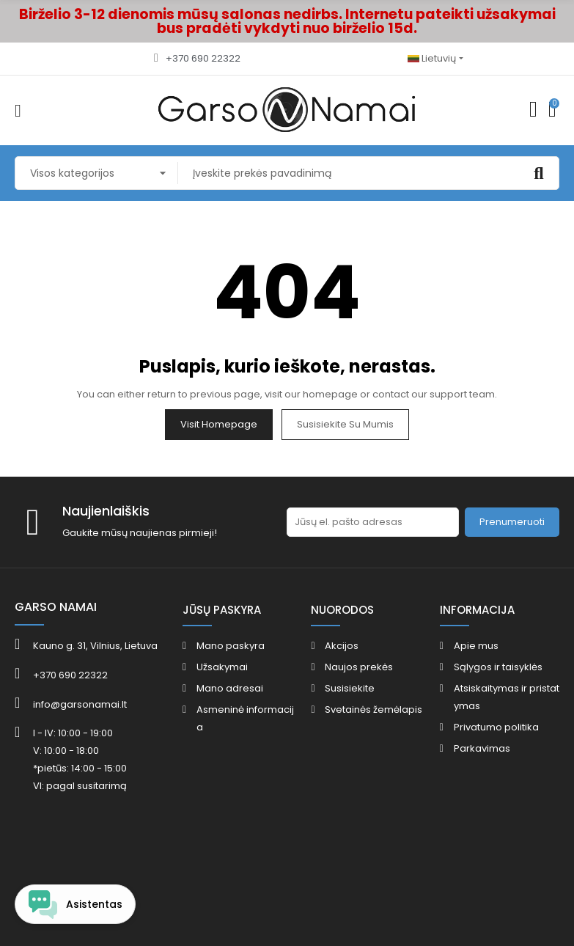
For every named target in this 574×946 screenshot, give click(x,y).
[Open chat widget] (75, 904)
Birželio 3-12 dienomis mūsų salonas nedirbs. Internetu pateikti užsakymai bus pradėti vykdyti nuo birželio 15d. (287, 21)
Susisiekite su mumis (345, 424)
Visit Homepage (218, 424)
